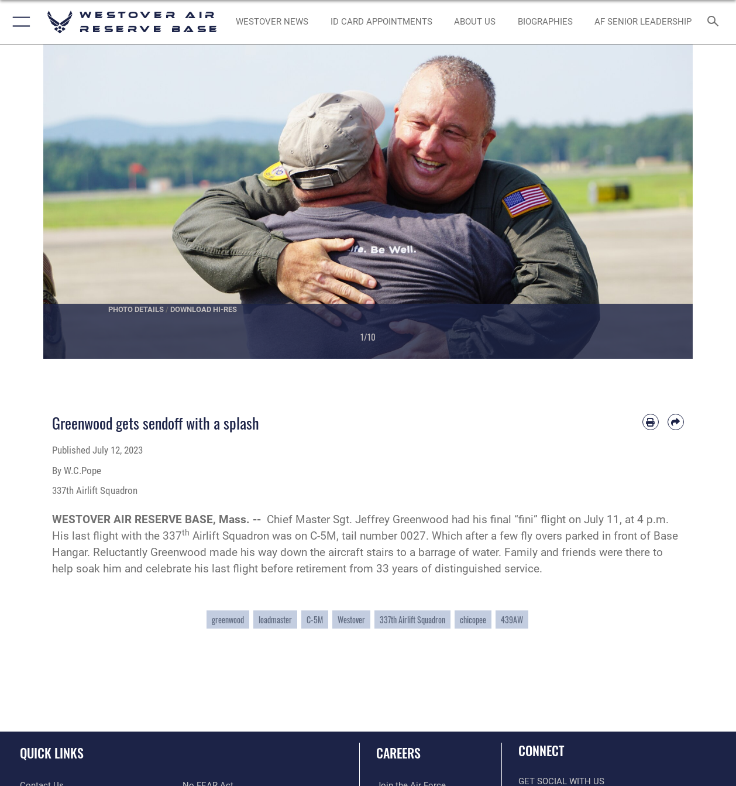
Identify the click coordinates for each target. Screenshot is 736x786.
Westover (351, 619)
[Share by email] (676, 422)
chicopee (473, 619)
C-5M (315, 619)
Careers (398, 752)
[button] (19, 22)
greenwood (228, 619)
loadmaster (275, 619)
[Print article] (650, 422)
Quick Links (52, 752)
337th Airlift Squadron (412, 619)
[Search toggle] (715, 22)
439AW (512, 619)
